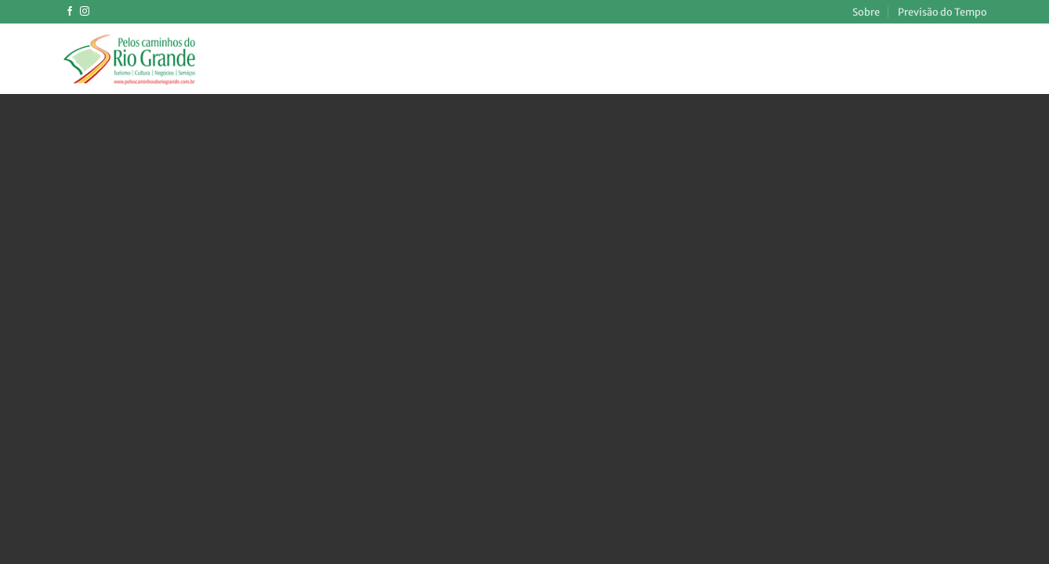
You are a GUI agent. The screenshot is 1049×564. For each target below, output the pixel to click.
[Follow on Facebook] (69, 11)
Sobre (866, 11)
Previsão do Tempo (942, 11)
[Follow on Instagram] (84, 11)
